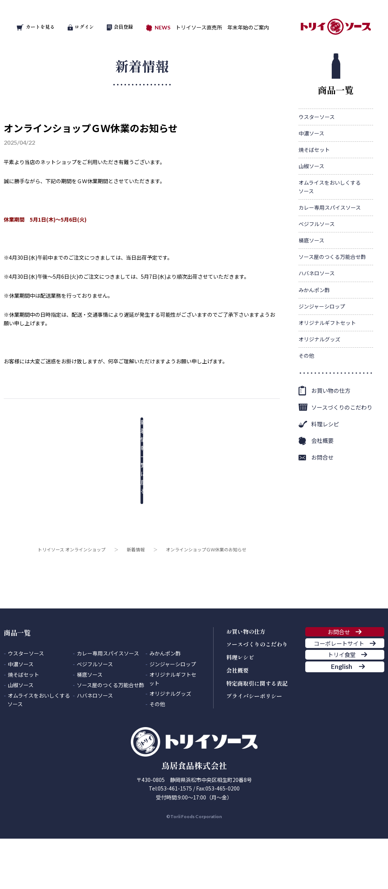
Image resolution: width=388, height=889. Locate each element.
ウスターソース (317, 157)
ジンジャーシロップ (322, 347)
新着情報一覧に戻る (136, 427)
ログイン (81, 26)
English (338, 747)
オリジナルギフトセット (327, 363)
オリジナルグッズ (319, 380)
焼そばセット (314, 190)
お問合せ (322, 498)
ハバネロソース (317, 314)
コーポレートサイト (339, 701)
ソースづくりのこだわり (341, 448)
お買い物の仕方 (330, 431)
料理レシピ (325, 465)
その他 (306, 396)
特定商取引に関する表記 (257, 724)
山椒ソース (311, 206)
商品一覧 (336, 115)
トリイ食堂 (339, 724)
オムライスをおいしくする (330, 227)
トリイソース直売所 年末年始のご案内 (222, 27)
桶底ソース (311, 281)
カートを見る (36, 26)
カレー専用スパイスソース (330, 248)
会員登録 (120, 26)
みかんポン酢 (314, 330)
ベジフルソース (317, 264)
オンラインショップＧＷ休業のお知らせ (91, 128)
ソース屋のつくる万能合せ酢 (332, 297)
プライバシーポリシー (254, 737)
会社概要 (322, 481)
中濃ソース (311, 174)
